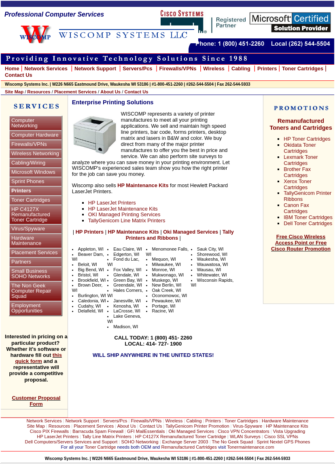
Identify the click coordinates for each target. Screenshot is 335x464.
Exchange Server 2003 (186, 441)
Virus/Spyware (28, 229)
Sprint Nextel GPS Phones (283, 441)
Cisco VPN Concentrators (243, 431)
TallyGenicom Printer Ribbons (307, 196)
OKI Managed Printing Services (124, 214)
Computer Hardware (35, 135)
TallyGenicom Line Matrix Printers (126, 220)
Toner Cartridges (30, 200)
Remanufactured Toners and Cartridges (300, 124)
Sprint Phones (27, 181)
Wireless (173, 420)
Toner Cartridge (100, 447)
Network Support (83, 420)
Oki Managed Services (191, 431)
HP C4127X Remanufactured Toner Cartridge (30, 214)
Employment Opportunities (26, 308)
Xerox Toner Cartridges (298, 184)
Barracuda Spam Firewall (98, 431)
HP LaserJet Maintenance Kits (123, 209)
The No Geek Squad (232, 441)
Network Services (46, 68)
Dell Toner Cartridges (308, 223)
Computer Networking (24, 123)
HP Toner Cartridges (307, 139)
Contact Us (151, 426)
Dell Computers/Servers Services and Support (71, 441)
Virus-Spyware (248, 426)
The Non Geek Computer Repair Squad (31, 291)
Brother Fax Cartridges (297, 172)
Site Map (36, 426)
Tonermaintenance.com (250, 447)
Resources (59, 426)
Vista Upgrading (289, 431)
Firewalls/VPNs (29, 144)
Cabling (194, 420)
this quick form (38, 358)
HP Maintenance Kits (287, 426)
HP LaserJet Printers (112, 203)
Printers (21, 191)
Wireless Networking (35, 153)
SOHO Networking (140, 441)
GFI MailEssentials (146, 431)
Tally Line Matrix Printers (106, 436)
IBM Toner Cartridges (308, 217)
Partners (21, 262)
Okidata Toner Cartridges (300, 148)
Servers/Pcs (115, 420)
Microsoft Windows (33, 172)
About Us (126, 426)
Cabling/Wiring (28, 163)
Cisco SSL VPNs (281, 436)
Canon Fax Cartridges (296, 208)
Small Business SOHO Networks (30, 273)
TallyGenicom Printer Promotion (197, 426)
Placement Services (34, 252)
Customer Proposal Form (36, 401)
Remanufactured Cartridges (188, 447)
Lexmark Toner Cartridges (301, 160)
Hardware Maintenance (26, 240)
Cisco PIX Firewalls (49, 431)
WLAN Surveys (245, 436)
